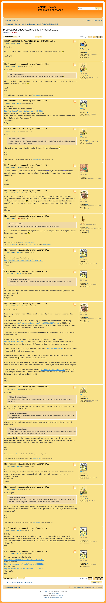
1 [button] (91, 37)
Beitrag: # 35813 (10, 466)
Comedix (14, 32)
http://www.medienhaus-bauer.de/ (53, 369)
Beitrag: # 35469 (10, 66)
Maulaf (82, 108)
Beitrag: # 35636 (10, 131)
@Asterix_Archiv (31, 244)
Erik (81, 71)
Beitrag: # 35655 (10, 167)
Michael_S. (83, 200)
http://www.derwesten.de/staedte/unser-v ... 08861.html (24, 564)
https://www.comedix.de (27, 242)
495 (86, 52)
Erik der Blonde (37, 95)
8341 (86, 76)
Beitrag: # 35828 (10, 530)
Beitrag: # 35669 (10, 193)
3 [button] (96, 37)
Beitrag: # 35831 (10, 554)
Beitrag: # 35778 (10, 389)
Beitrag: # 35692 (10, 252)
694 (86, 177)
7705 (86, 227)
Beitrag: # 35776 (10, 306)
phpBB (47, 591)
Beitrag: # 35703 (10, 274)
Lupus (81, 48)
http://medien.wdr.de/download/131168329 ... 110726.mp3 (38, 323)
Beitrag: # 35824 (10, 489)
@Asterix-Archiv (13, 244)
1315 (86, 204)
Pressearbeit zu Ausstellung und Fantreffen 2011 (30, 29)
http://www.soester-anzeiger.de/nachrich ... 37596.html (24, 559)
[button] (89, 37)
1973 (86, 112)
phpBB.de (60, 595)
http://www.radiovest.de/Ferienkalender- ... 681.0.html (23, 569)
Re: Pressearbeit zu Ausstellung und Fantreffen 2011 (29, 41)
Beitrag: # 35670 (10, 218)
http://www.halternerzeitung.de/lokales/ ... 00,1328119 (23, 260)
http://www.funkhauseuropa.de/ (15, 341)
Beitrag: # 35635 (10, 103)
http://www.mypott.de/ (55, 348)
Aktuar (82, 173)
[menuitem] (17, 20)
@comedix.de (46, 244)
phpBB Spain (55, 593)
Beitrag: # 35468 (10, 43)
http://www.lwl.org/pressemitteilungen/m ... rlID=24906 (24, 111)
